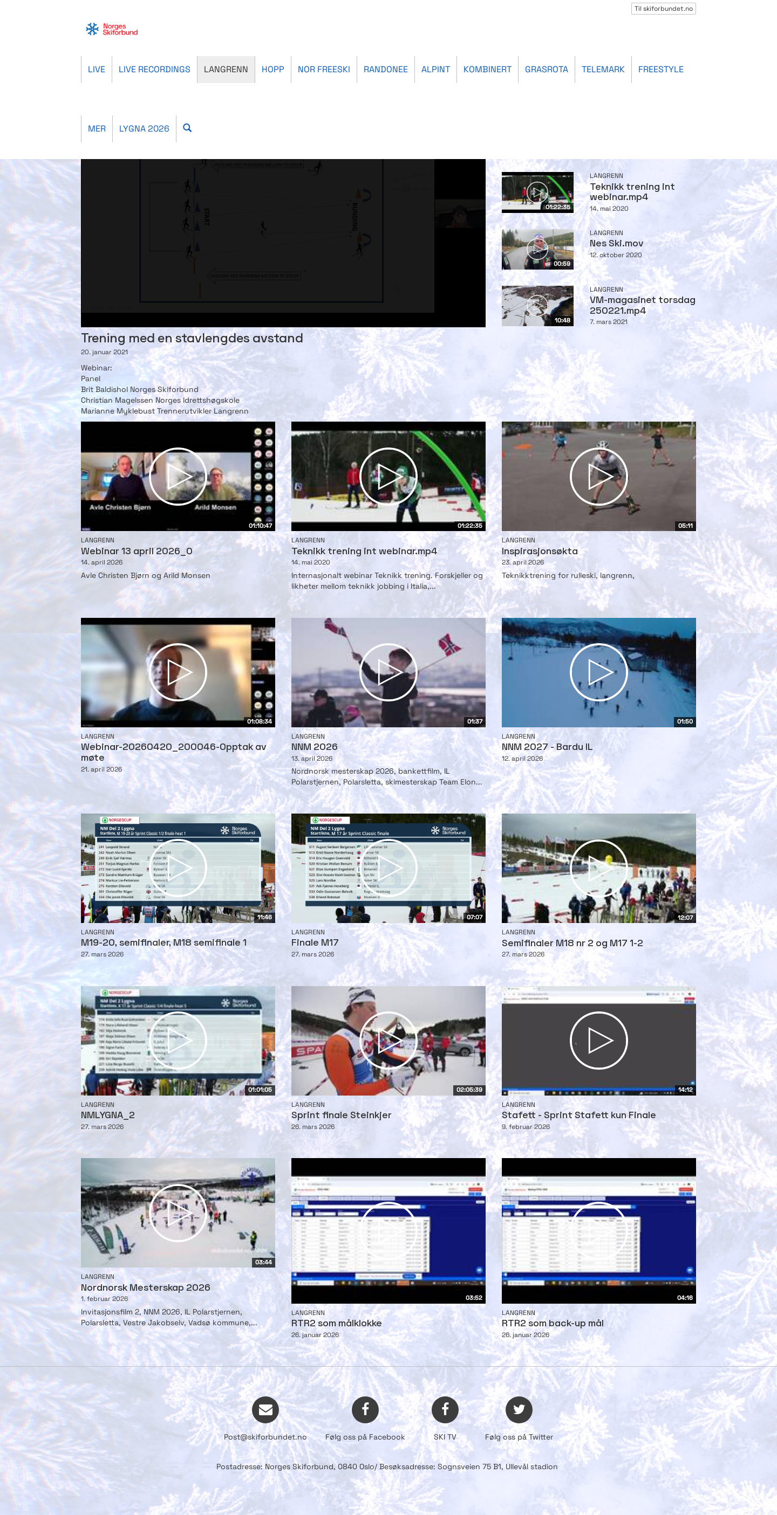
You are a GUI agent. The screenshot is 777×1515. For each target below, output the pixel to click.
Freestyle (661, 69)
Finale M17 (315, 943)
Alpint (435, 69)
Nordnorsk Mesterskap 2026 (145, 1288)
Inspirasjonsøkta (540, 551)
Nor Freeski (324, 69)
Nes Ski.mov (616, 244)
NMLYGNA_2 (108, 1115)
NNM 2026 (314, 747)
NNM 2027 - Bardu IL (547, 747)
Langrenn (226, 69)
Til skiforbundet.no (664, 8)
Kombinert (488, 69)
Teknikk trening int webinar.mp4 (364, 551)
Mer (97, 128)
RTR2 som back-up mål (553, 1323)
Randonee (386, 69)
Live (96, 69)
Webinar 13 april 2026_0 (137, 551)
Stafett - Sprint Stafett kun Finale (579, 1115)
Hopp (273, 69)
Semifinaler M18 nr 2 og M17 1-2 (572, 943)
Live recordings (154, 69)
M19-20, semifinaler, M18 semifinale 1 (164, 943)
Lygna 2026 (144, 128)
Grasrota (546, 69)
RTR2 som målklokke (336, 1323)
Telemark (603, 69)
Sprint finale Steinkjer (341, 1115)
